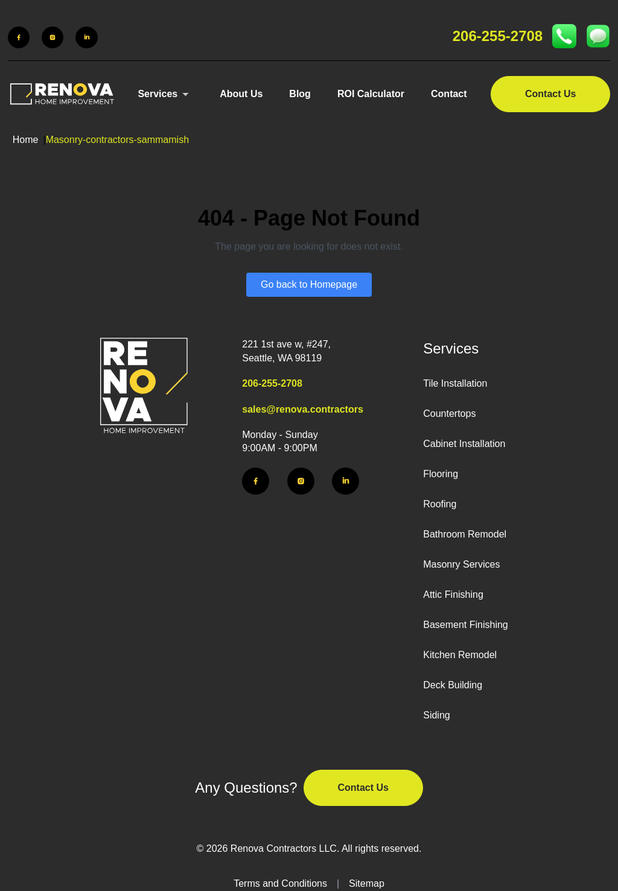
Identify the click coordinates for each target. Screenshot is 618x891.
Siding (436, 715)
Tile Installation (455, 383)
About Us (241, 94)
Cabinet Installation (464, 444)
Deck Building (452, 685)
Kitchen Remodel (460, 655)
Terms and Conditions (280, 883)
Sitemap (366, 883)
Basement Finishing (465, 625)
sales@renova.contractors (302, 409)
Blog (300, 94)
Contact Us (550, 94)
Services (157, 94)
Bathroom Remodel (464, 534)
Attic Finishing (453, 594)
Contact (449, 94)
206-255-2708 (498, 36)
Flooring (440, 474)
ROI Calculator (370, 94)
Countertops (449, 413)
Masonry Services (461, 564)
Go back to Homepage (309, 284)
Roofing (439, 504)
